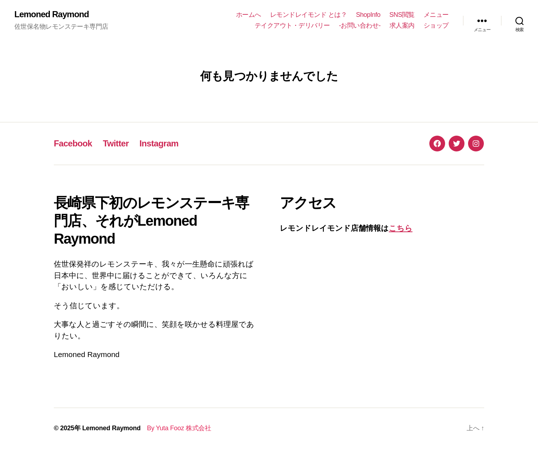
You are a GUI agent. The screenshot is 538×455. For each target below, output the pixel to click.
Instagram (159, 143)
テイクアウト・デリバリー (292, 25)
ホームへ (248, 14)
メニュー (436, 14)
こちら (400, 228)
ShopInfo (368, 14)
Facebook (73, 143)
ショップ (436, 25)
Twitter (116, 143)
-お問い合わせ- (360, 25)
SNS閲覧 (402, 14)
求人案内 (402, 25)
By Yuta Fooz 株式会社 (176, 428)
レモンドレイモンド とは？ (308, 14)
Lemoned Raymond (51, 14)
